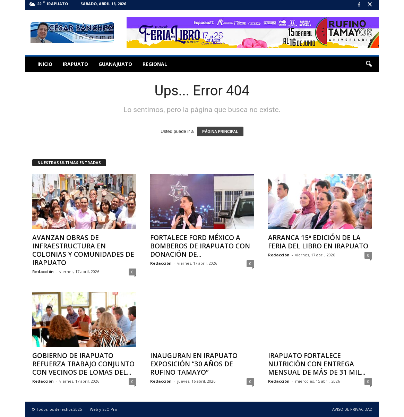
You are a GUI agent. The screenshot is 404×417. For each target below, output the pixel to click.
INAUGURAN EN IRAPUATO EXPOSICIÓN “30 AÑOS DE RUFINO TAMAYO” (194, 364)
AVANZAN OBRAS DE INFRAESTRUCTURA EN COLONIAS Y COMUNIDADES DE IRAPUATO (83, 250)
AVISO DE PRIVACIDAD (352, 409)
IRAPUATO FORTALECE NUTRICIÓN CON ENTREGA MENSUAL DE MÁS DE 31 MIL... (316, 364)
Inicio (44, 64)
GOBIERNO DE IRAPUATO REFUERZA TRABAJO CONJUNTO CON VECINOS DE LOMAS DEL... (83, 364)
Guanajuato (115, 64)
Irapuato (75, 64)
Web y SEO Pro (103, 409)
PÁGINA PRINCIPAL (220, 131)
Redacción (43, 271)
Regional (155, 64)
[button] (368, 64)
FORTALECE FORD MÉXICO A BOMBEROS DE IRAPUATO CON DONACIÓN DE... (200, 246)
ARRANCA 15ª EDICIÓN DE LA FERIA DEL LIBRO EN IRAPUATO (318, 241)
